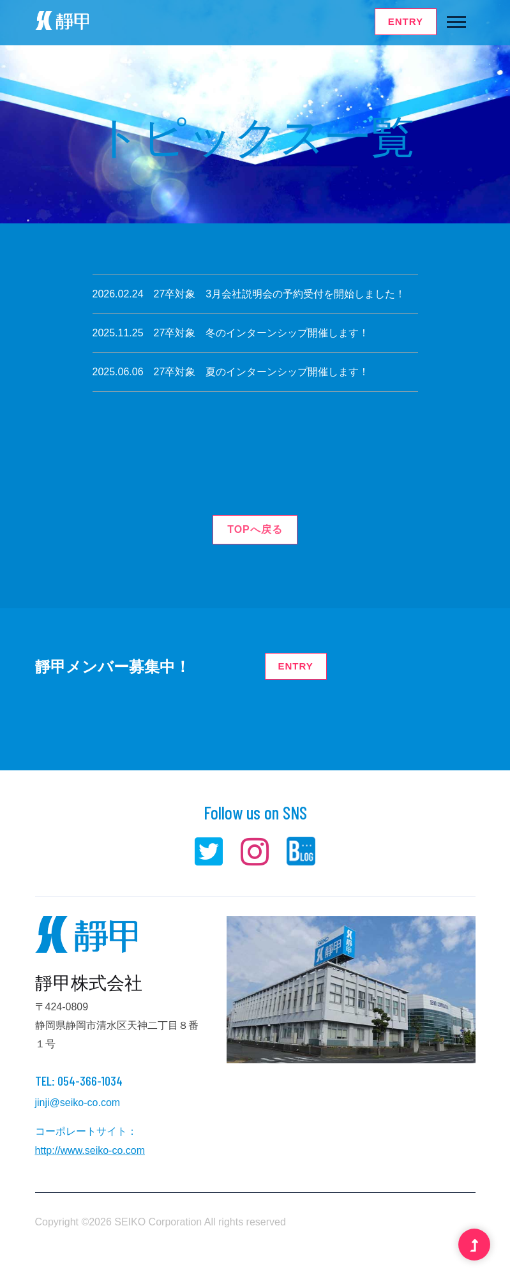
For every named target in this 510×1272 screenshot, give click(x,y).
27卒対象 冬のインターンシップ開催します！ (262, 332)
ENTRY (405, 21)
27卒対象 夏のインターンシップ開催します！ (262, 371)
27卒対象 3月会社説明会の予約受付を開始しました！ (280, 293)
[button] (455, 19)
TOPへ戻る (255, 529)
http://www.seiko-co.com (90, 1150)
